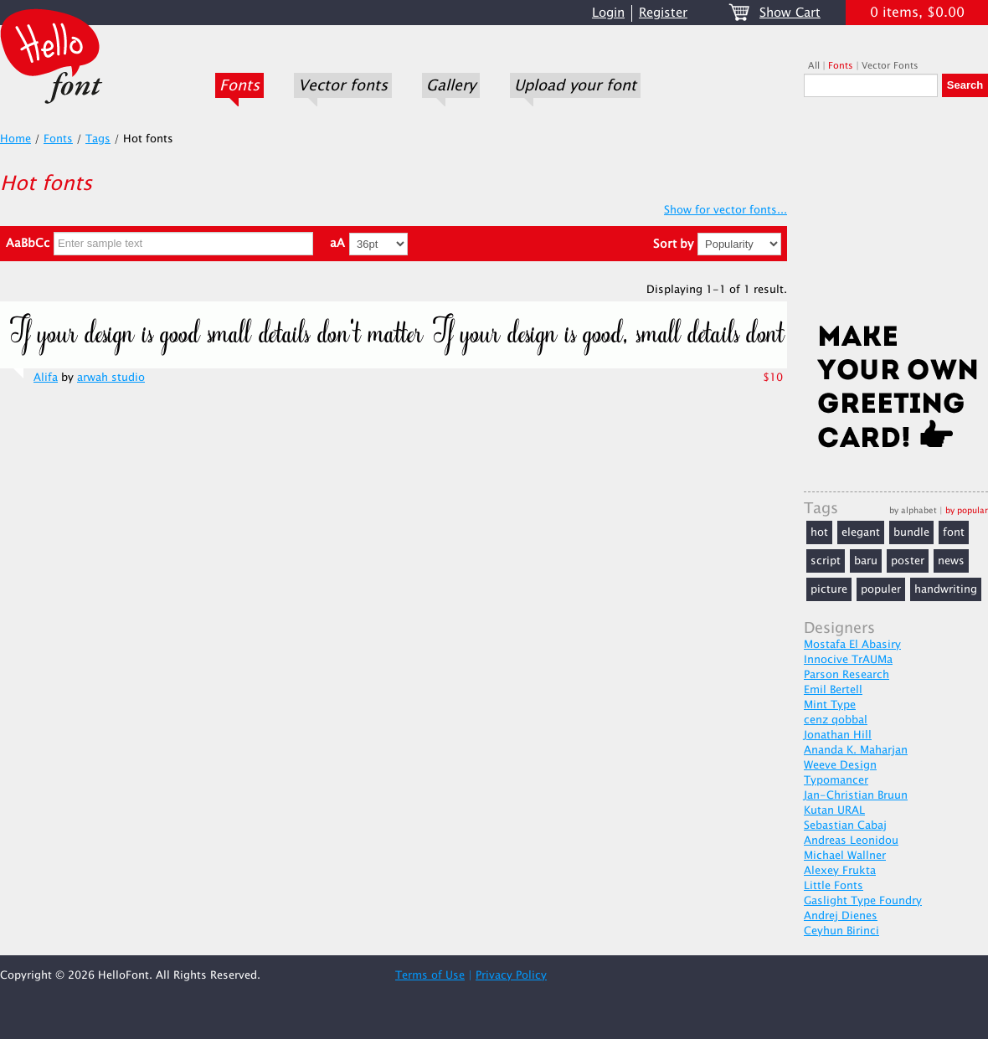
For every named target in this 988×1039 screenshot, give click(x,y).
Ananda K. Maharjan (856, 750)
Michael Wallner (845, 855)
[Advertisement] (896, 215)
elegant (860, 532)
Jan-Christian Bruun (856, 795)
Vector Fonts (890, 66)
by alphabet (913, 510)
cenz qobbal (835, 720)
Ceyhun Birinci (841, 931)
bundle (911, 532)
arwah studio (111, 377)
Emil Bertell (833, 690)
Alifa (45, 377)
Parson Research (846, 674)
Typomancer (836, 780)
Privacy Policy (511, 975)
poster (907, 561)
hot (819, 532)
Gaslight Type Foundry (863, 900)
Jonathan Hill (838, 735)
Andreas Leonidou (851, 840)
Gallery (451, 85)
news (951, 561)
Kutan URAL (834, 810)
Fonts (239, 85)
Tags (98, 139)
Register (663, 13)
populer (881, 589)
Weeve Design (840, 765)
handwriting (945, 589)
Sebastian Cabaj (845, 825)
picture (828, 589)
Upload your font (575, 85)
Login (608, 13)
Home (15, 139)
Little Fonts (833, 885)
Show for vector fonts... (725, 210)
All (814, 66)
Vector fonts (343, 85)
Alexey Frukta (840, 870)
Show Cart (790, 13)
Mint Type (830, 705)
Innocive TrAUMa (848, 659)
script (825, 561)
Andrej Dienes (840, 916)
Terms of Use (430, 975)
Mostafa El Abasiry (852, 644)
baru (865, 561)
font (954, 532)
